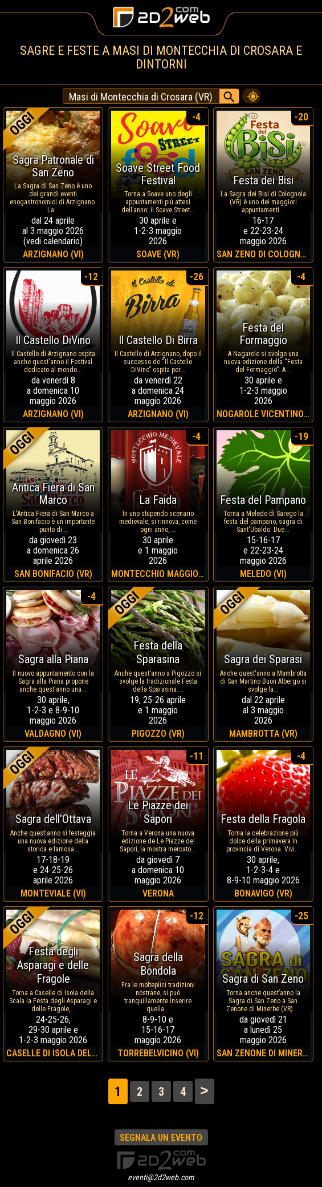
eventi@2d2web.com (161, 1177)
